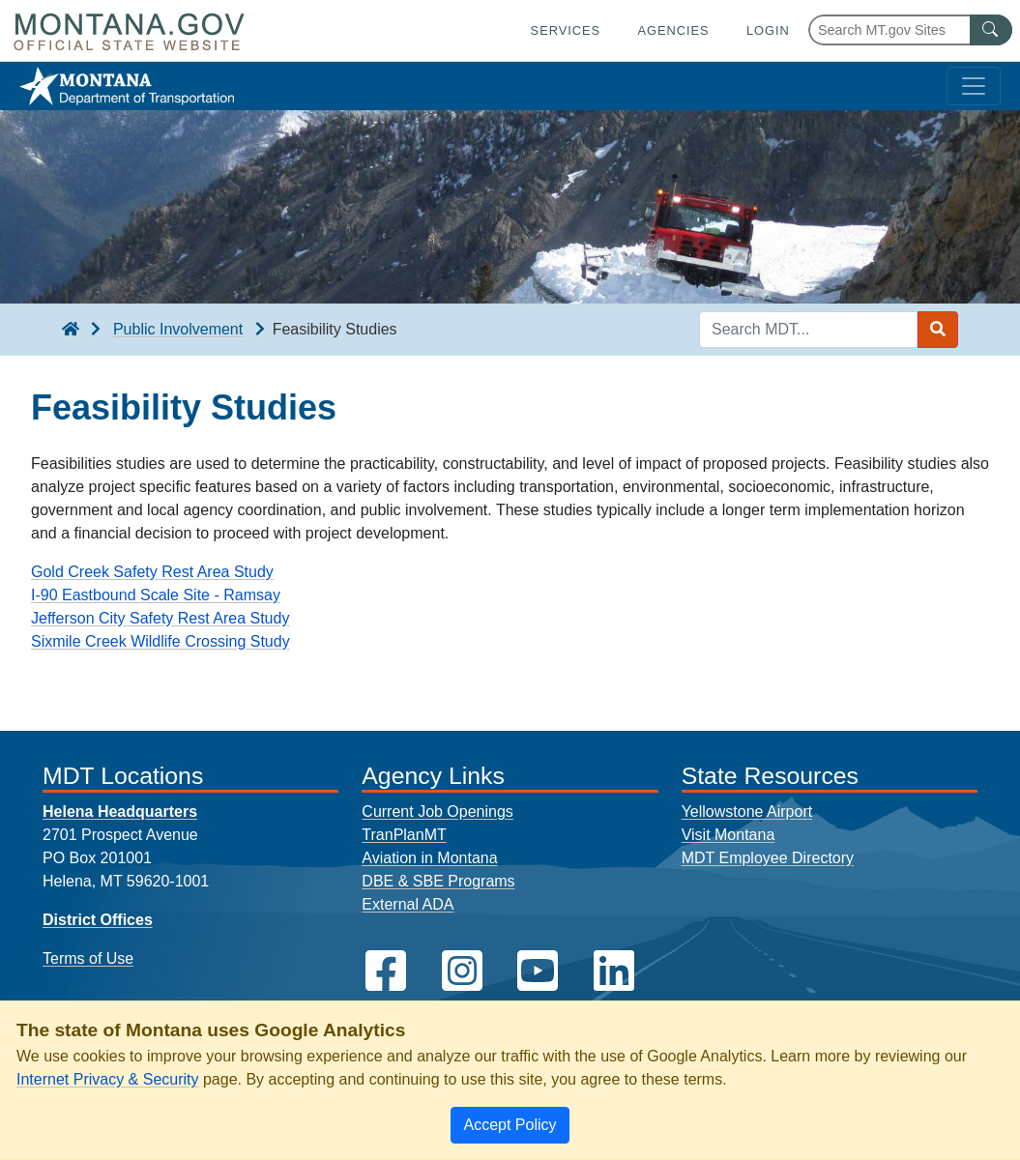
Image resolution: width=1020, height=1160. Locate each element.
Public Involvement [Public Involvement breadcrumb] (178, 329)
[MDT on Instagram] (462, 971)
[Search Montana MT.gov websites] (910, 29)
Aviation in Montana (429, 858)
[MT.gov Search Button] (991, 29)
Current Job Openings (437, 811)
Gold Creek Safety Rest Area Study (152, 572)
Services (565, 30)
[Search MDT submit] (938, 329)
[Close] (509, 1125)
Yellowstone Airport (747, 811)
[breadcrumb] (70, 329)
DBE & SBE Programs (438, 881)
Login (768, 30)
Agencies (673, 30)
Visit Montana (728, 834)
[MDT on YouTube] (537, 971)
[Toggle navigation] (974, 86)
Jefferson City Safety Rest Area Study (160, 618)
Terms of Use (88, 958)
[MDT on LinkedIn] (614, 971)
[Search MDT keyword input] (808, 329)
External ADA (407, 904)
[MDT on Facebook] (385, 971)
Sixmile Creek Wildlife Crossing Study (160, 641)
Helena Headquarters (120, 811)
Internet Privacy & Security (107, 1079)
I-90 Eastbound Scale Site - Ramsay (155, 595)
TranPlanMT (404, 834)
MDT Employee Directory (768, 858)
